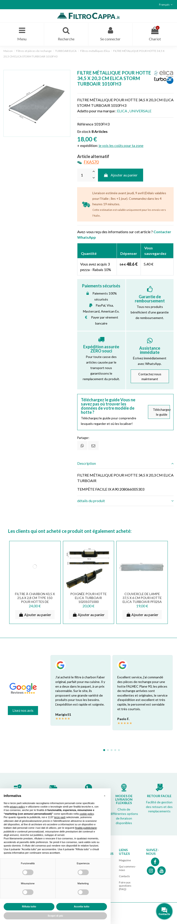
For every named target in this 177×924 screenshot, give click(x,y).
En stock (84, 131)
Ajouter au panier (120, 175)
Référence (85, 124)
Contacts (124, 876)
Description (125, 463)
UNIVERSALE (140, 111)
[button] (104, 795)
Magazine (125, 860)
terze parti (59, 817)
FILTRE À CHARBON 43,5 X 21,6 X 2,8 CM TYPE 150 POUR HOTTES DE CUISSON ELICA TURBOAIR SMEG (35, 601)
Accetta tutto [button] (81, 906)
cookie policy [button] (87, 813)
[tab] (125, 464)
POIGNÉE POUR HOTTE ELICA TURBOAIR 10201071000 (88, 597)
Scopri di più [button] (55, 915)
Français (166, 4)
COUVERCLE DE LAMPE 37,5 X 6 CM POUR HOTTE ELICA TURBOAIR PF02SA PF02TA (142, 599)
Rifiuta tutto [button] (29, 906)
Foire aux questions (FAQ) (125, 886)
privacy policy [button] (17, 806)
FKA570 (91, 161)
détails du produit (125, 501)
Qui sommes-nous (127, 868)
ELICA (122, 111)
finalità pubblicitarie (86, 827)
